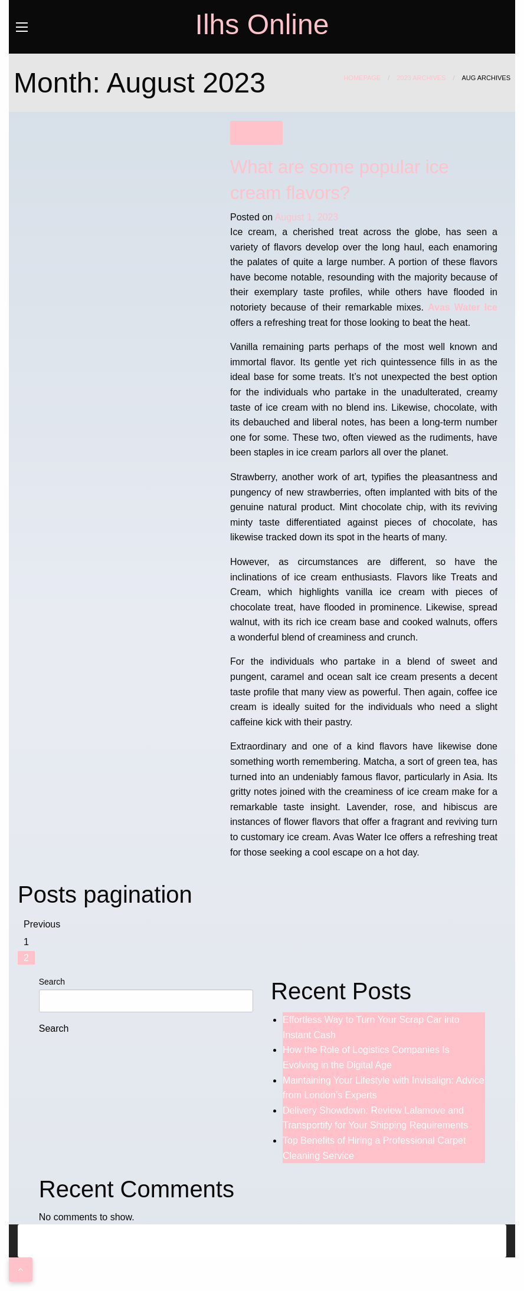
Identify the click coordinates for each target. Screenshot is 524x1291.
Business (256, 133)
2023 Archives (421, 77)
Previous (42, 924)
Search (52, 981)
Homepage (362, 77)
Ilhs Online (262, 24)
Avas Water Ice (462, 307)
